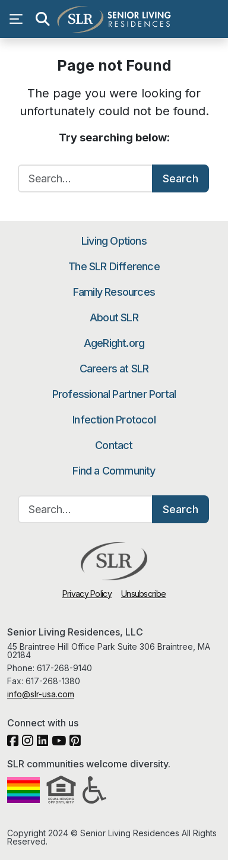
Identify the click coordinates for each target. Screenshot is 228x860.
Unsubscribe (143, 594)
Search (180, 178)
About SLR (114, 317)
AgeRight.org (114, 343)
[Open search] (43, 19)
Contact (113, 445)
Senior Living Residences (113, 19)
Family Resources (114, 292)
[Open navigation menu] (19, 19)
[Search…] (85, 178)
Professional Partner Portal (114, 394)
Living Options (114, 241)
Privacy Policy (87, 594)
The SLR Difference (114, 266)
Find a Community (113, 470)
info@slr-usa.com (40, 694)
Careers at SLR (114, 368)
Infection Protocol (114, 419)
